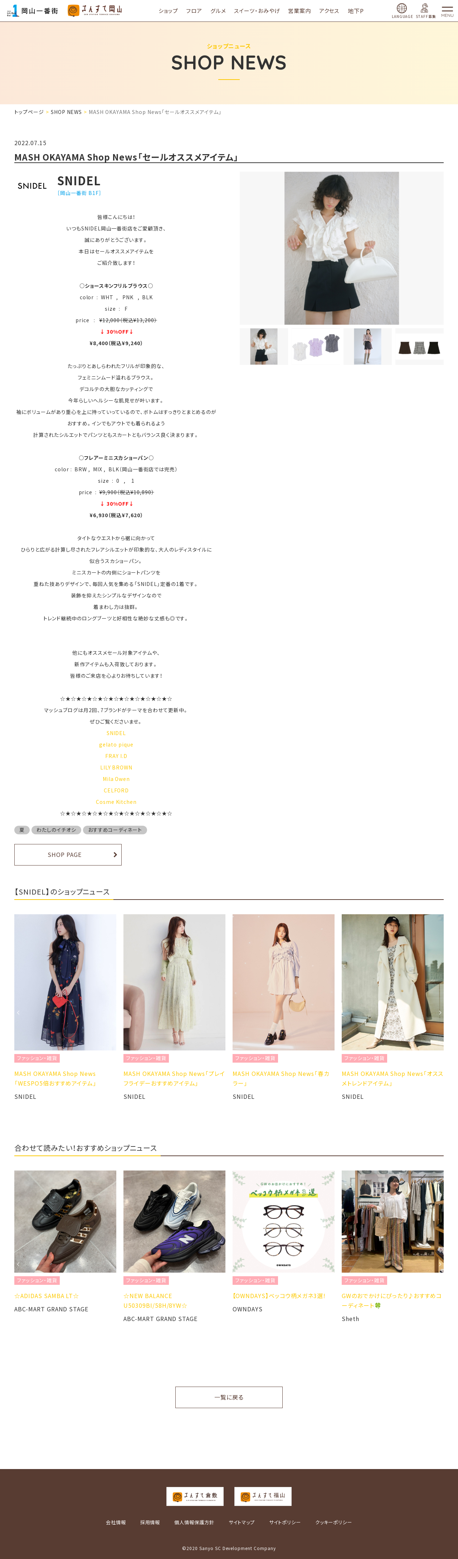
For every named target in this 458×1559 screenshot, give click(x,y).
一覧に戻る (229, 1397)
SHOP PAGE (65, 854)
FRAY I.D (116, 755)
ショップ (173, 10)
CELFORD (116, 790)
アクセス (334, 10)
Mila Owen (116, 778)
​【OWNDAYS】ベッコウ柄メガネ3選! (279, 1295)
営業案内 (304, 10)
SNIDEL (116, 732)
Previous (17, 1012)
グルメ (223, 10)
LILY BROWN (116, 767)
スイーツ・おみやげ (262, 10)
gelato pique (116, 744)
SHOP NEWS (66, 111)
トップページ (29, 111)
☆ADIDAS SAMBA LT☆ (46, 1295)
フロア (199, 10)
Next (440, 1012)
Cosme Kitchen (116, 801)
